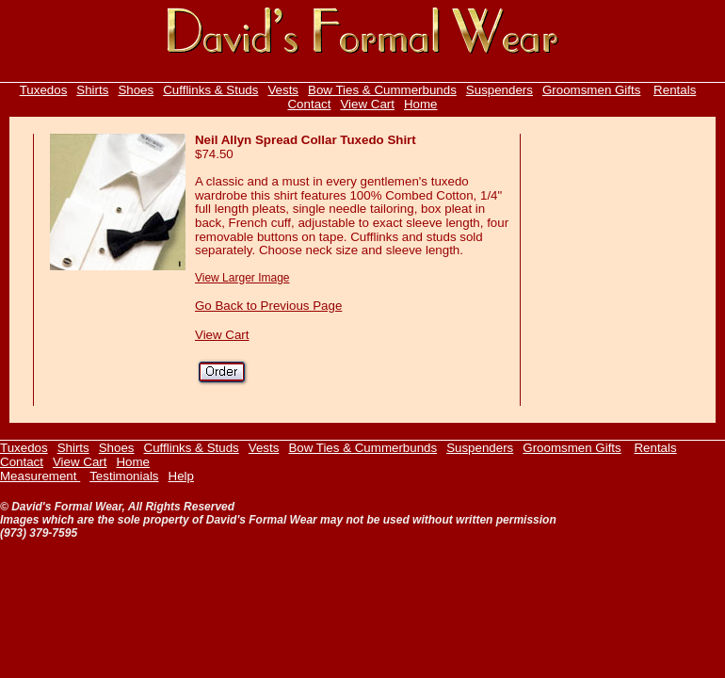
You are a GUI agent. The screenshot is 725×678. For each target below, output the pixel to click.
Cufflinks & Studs (210, 90)
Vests (282, 90)
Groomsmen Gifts (591, 90)
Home (421, 104)
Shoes (135, 90)
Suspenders (499, 90)
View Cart (367, 104)
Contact (308, 104)
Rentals (674, 90)
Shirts (92, 90)
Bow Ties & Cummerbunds (382, 90)
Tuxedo (40, 90)
